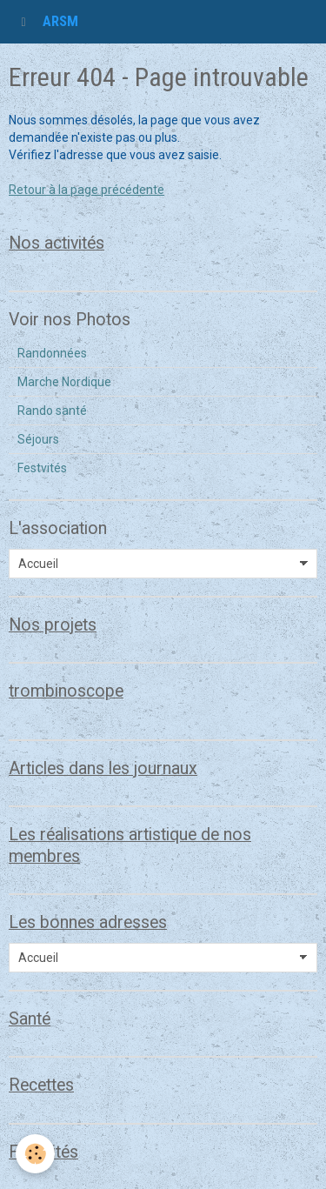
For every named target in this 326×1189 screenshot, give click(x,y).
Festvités (42, 468)
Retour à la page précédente (86, 190)
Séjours (38, 439)
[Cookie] (35, 1153)
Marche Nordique (64, 382)
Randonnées (52, 353)
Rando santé (52, 410)
